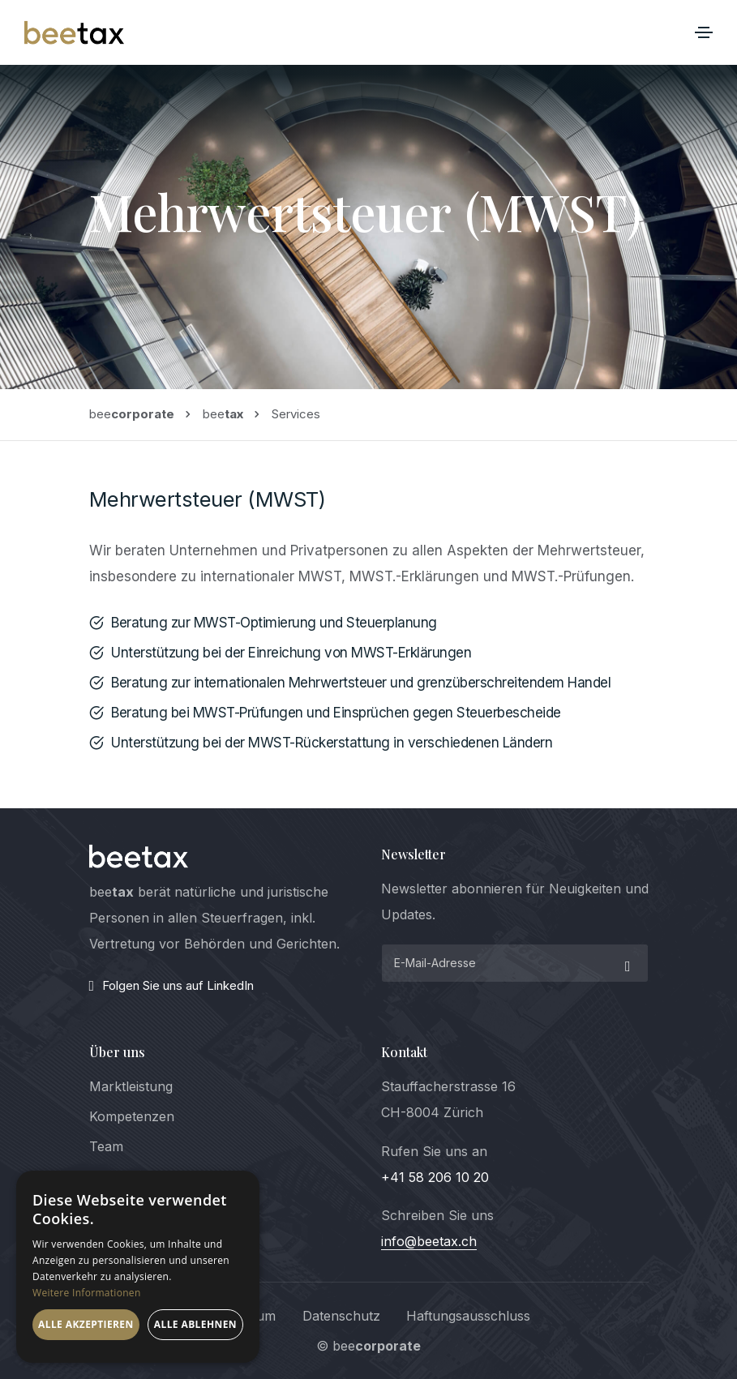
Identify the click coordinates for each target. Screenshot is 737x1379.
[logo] (139, 856)
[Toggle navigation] (704, 32)
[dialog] (137, 1267)
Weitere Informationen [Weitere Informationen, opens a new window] (86, 1293)
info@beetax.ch (429, 1241)
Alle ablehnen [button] (195, 1324)
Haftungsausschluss (468, 1316)
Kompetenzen (131, 1116)
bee (131, 414)
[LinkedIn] (223, 986)
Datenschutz (341, 1316)
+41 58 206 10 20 (435, 1177)
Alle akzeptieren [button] (86, 1324)
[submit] (626, 963)
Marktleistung (131, 1086)
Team (106, 1146)
